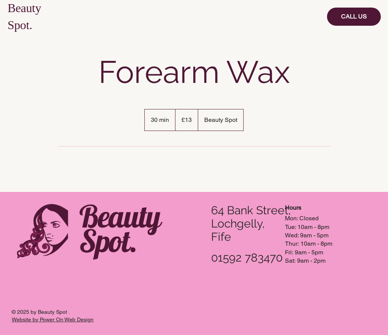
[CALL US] (354, 17)
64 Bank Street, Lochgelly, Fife (251, 223)
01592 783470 (247, 257)
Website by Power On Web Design (53, 319)
